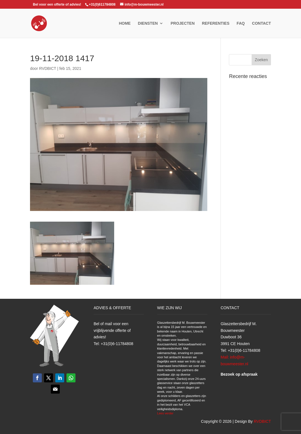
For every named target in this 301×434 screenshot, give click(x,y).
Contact (261, 23)
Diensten (148, 23)
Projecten (183, 23)
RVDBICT (47, 68)
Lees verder (165, 413)
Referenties (215, 23)
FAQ (241, 23)
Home (125, 23)
